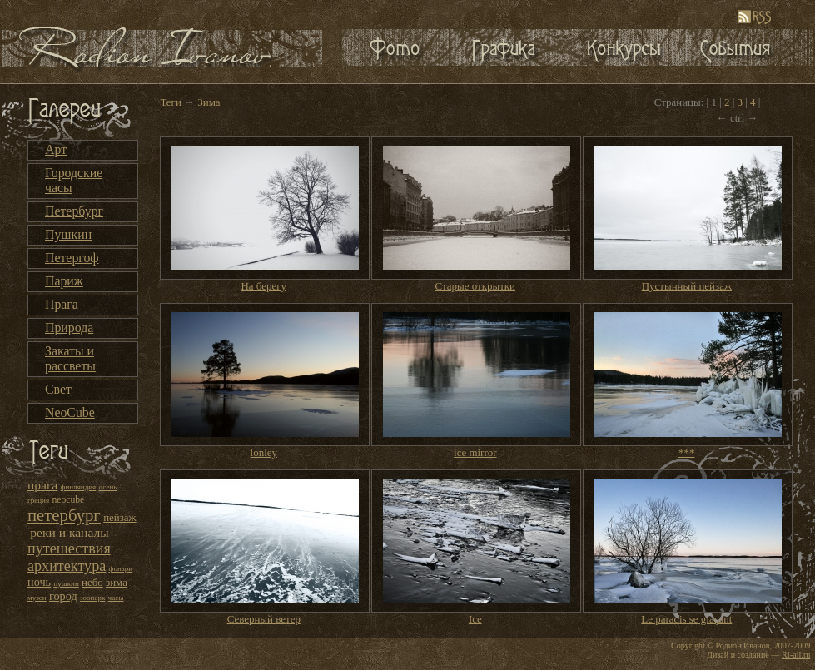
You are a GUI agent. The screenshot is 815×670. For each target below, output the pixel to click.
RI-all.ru (796, 654)
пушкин (65, 583)
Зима (208, 102)
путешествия (69, 548)
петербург (64, 515)
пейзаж (119, 517)
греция (38, 500)
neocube (68, 499)
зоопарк (92, 597)
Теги (170, 102)
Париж (64, 281)
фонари (121, 568)
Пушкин (68, 234)
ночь (39, 581)
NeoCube (70, 412)
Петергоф (72, 258)
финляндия (79, 487)
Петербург (74, 211)
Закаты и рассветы (70, 358)
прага (42, 485)
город (63, 596)
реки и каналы (69, 532)
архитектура (66, 566)
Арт (56, 149)
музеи (37, 597)
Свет (58, 389)
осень (108, 487)
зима (116, 582)
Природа (69, 327)
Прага (61, 304)
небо (92, 582)
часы (116, 597)
